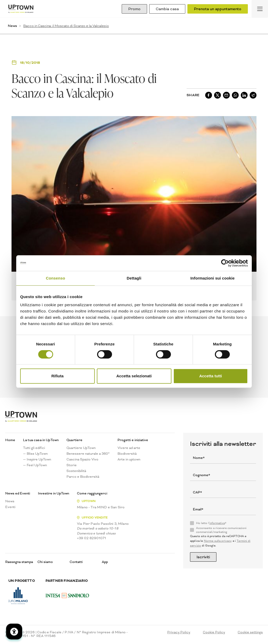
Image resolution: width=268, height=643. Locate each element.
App (105, 562)
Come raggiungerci (92, 493)
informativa (217, 523)
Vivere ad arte (129, 448)
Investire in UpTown (53, 493)
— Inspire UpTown (37, 459)
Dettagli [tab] (134, 278)
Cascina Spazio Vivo (82, 459)
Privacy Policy (178, 632)
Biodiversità (127, 454)
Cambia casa (167, 9)
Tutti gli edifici (34, 448)
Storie (71, 465)
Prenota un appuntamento (217, 9)
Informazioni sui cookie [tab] (213, 278)
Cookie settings (250, 632)
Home (10, 440)
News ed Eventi (17, 493)
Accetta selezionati (134, 376)
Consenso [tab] (55, 278)
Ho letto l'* (211, 523)
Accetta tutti (210, 376)
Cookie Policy (214, 632)
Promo (134, 9)
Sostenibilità (76, 471)
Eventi (10, 507)
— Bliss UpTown (35, 454)
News (12, 26)
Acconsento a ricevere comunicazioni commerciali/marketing (221, 530)
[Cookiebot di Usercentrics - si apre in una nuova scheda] (225, 263)
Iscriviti (203, 557)
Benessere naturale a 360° (88, 454)
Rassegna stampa (19, 562)
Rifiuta (57, 376)
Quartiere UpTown (81, 448)
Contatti (76, 562)
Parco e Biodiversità (82, 477)
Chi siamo (45, 562)
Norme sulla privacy (218, 541)
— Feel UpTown (35, 465)
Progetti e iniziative (133, 440)
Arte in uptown (129, 459)
